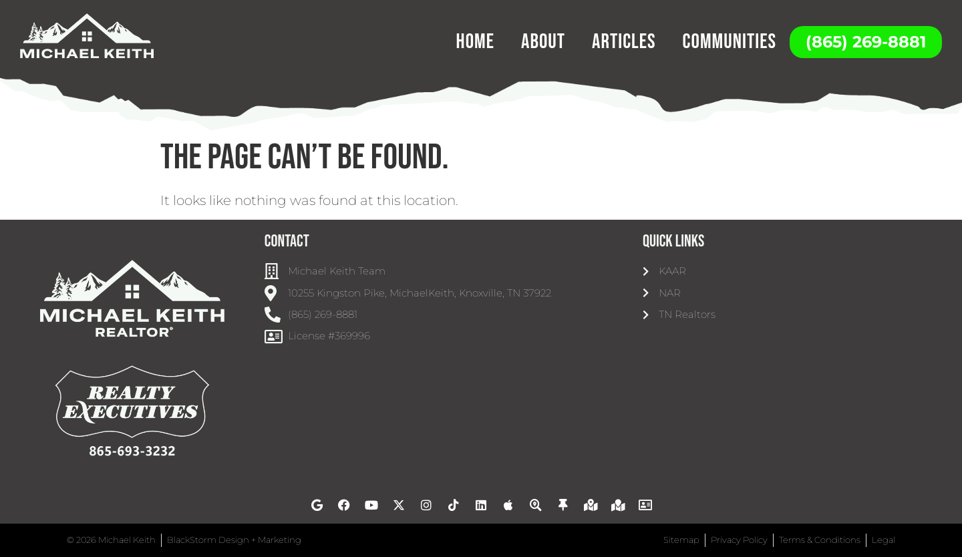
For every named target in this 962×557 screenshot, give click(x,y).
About (543, 41)
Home (475, 41)
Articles (623, 41)
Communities (729, 41)
